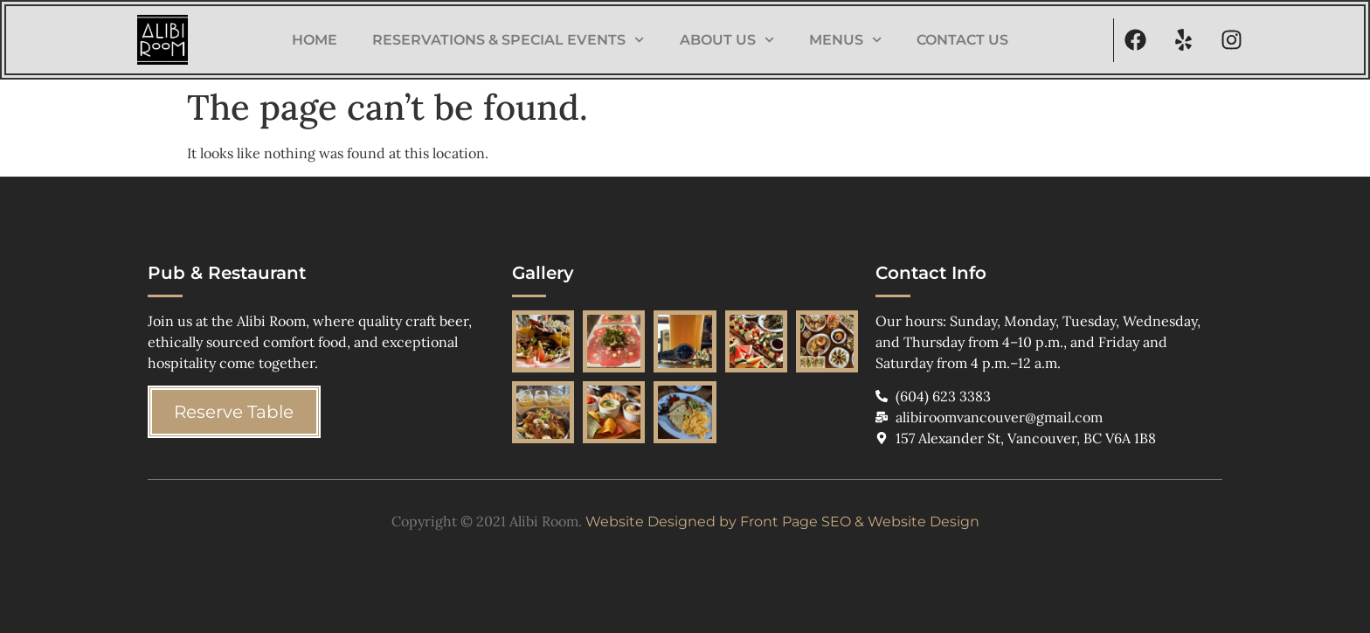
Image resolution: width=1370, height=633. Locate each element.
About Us (727, 39)
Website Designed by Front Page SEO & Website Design (782, 521)
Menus (845, 39)
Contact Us (962, 39)
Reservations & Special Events (508, 39)
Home (314, 39)
